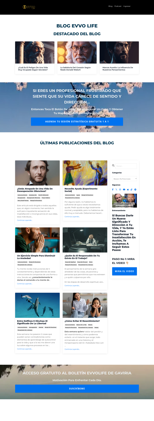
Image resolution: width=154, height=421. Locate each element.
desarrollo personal (82, 269)
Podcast (117, 6)
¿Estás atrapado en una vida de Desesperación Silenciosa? (37, 192)
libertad (41, 336)
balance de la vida (81, 336)
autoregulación (33, 336)
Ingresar (127, 6)
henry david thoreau (23, 205)
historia (90, 336)
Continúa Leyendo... (24, 226)
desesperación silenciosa (33, 203)
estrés (90, 269)
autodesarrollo (33, 200)
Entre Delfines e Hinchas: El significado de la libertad (36, 330)
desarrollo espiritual (70, 269)
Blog (110, 6)
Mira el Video (124, 271)
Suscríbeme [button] (77, 400)
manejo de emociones (36, 205)
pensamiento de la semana (72, 200)
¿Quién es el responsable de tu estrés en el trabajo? (84, 263)
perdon (96, 339)
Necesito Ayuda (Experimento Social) (79, 190)
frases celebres (46, 203)
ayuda (78, 197)
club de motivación (43, 200)
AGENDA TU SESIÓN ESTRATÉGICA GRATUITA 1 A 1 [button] (77, 121)
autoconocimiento (22, 200)
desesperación (21, 203)
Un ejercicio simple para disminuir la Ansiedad (34, 263)
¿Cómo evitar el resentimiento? (75, 330)
